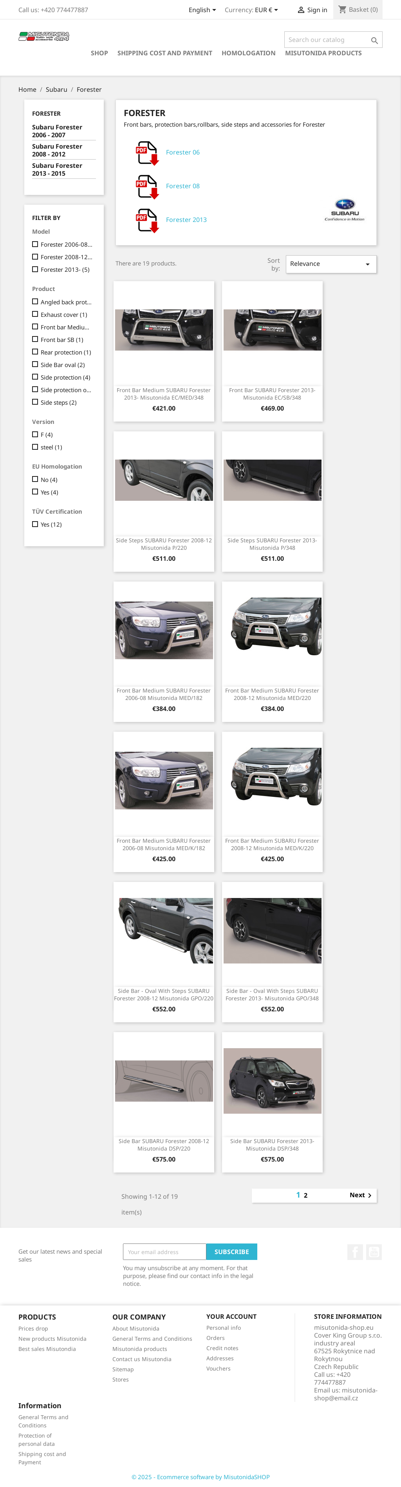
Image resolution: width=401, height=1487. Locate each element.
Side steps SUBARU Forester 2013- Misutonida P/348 (272, 544)
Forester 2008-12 (67, 257)
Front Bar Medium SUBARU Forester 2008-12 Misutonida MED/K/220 (272, 844)
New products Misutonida (52, 1338)
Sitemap (123, 1369)
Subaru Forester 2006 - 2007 (57, 131)
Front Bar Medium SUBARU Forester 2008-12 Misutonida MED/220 (272, 694)
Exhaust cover (64, 314)
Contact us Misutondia (142, 1359)
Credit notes (222, 1348)
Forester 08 (165, 186)
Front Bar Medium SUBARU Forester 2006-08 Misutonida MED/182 (164, 694)
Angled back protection (67, 302)
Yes (49, 492)
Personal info (223, 1327)
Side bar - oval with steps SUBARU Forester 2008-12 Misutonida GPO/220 (163, 994)
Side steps (59, 402)
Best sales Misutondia (47, 1348)
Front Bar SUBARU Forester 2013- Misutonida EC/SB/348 (272, 394)
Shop (99, 53)
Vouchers (218, 1368)
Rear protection (66, 352)
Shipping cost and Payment (164, 53)
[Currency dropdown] (268, 10)
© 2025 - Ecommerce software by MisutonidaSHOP (201, 1477)
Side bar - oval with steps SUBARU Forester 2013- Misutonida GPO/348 (272, 994)
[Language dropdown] (204, 10)
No (49, 480)
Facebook (355, 1252)
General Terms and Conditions (152, 1338)
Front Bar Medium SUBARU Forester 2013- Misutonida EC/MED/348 (164, 394)
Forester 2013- (65, 269)
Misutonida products (323, 53)
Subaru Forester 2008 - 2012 (57, 150)
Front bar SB (62, 340)
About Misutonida (135, 1328)
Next (362, 1195)
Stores (120, 1379)
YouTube (374, 1252)
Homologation (249, 53)
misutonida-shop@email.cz (346, 1394)
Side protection (65, 377)
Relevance (331, 264)
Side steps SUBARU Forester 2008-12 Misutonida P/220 (164, 544)
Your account (231, 1316)
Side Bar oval (63, 365)
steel (51, 447)
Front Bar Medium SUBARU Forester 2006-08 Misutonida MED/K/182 (164, 844)
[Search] (333, 39)
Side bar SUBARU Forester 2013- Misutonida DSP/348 (272, 1145)
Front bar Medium (67, 327)
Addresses (220, 1358)
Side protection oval (67, 390)
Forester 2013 (168, 220)
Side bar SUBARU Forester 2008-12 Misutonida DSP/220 (164, 1145)
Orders (215, 1338)
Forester (46, 113)
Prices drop (33, 1328)
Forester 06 (165, 153)
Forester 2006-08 (67, 244)
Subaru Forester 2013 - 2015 (57, 170)
